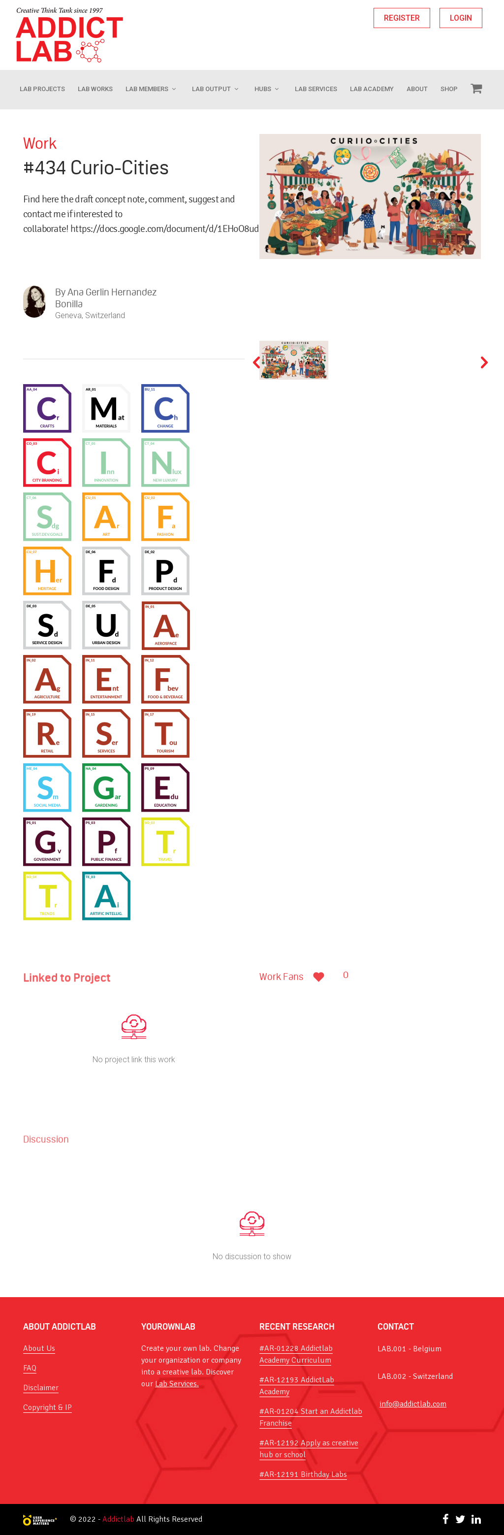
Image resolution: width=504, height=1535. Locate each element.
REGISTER (402, 18)
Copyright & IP (47, 1407)
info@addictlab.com (412, 1404)
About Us (39, 1348)
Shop (449, 89)
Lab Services (316, 89)
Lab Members (147, 89)
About (417, 89)
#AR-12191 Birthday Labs (303, 1474)
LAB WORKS (95, 89)
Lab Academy (372, 89)
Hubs (262, 89)
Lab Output (211, 89)
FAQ (29, 1368)
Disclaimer (41, 1388)
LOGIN (461, 18)
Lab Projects (42, 89)
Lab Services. (177, 1384)
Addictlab (118, 1519)
